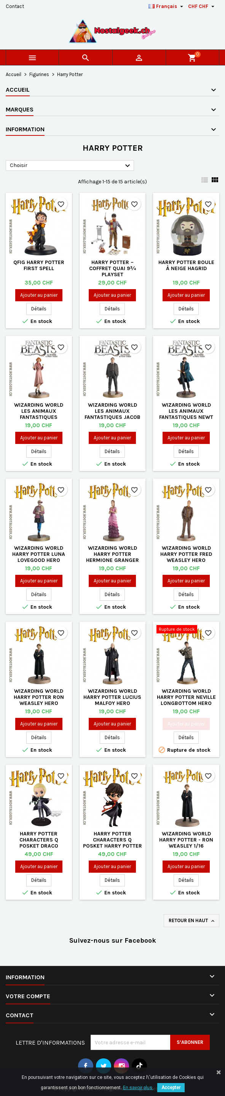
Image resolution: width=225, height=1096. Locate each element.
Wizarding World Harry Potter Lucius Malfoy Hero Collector (112, 700)
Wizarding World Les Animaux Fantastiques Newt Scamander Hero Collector (186, 417)
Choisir (71, 165)
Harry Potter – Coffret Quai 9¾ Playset (112, 268)
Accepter (170, 1087)
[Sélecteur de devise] (202, 6)
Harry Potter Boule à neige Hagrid (186, 265)
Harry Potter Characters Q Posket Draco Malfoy (38, 842)
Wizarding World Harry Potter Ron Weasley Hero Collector (39, 700)
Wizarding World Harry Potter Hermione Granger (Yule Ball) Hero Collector (112, 560)
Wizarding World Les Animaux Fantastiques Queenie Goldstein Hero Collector (39, 417)
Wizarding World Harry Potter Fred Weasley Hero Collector (186, 557)
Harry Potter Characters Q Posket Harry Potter (112, 839)
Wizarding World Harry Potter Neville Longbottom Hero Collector (186, 700)
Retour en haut (192, 921)
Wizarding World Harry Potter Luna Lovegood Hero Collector (38, 557)
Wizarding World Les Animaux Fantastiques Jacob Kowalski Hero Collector (112, 417)
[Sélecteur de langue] (166, 6)
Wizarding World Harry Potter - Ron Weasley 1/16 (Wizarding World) (186, 842)
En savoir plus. (138, 1087)
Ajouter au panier (38, 295)
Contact (15, 6)
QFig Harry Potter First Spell (38, 265)
